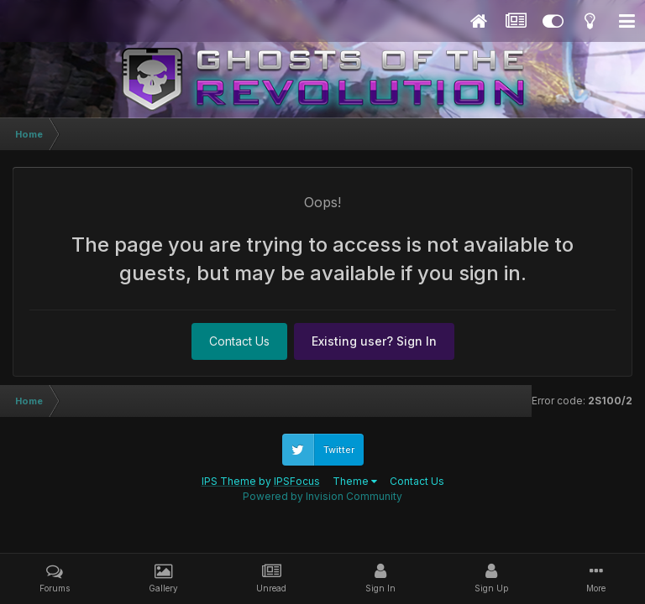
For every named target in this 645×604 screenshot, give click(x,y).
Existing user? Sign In (374, 341)
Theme (355, 481)
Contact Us (239, 341)
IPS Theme (229, 481)
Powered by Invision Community (322, 496)
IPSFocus (297, 481)
